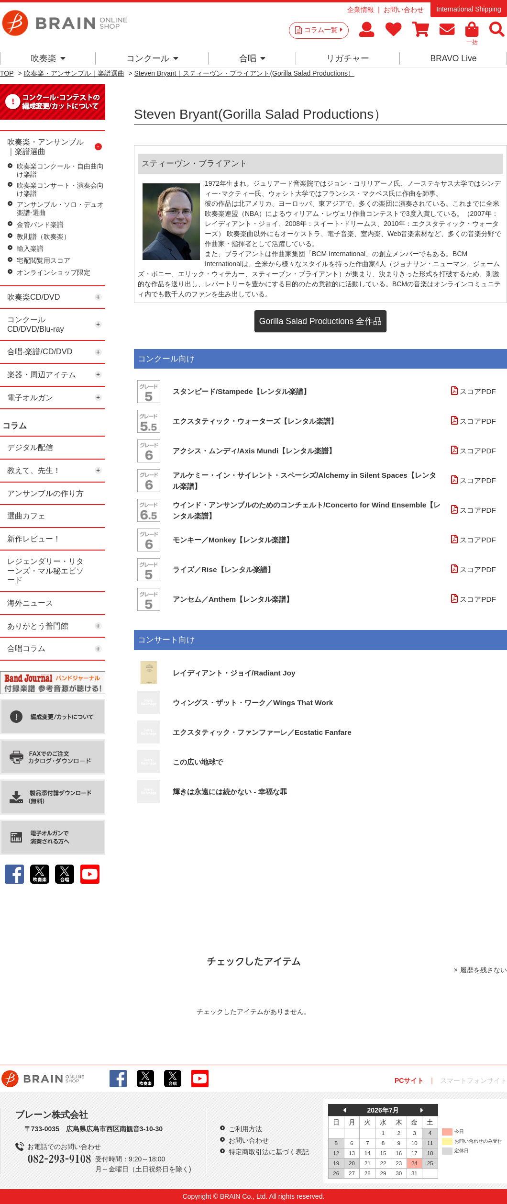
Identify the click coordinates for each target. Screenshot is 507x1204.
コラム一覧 (323, 30)
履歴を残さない (483, 970)
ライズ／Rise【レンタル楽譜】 (224, 569)
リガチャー (347, 58)
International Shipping (468, 9)
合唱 (252, 58)
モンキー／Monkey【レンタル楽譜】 (233, 540)
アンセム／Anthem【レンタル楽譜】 (233, 599)
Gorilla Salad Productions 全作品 (320, 321)
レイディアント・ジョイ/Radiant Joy (234, 673)
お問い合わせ (404, 9)
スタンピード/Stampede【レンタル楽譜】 (241, 391)
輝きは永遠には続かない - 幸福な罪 (230, 792)
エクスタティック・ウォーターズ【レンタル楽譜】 (255, 421)
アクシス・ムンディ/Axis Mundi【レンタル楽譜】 (254, 451)
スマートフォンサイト (473, 1080)
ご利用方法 (245, 1129)
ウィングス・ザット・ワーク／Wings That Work (253, 702)
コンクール (152, 58)
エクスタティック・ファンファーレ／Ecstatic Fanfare (262, 732)
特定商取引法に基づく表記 (269, 1152)
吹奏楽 (48, 58)
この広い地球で (198, 762)
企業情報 (360, 9)
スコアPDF (472, 391)
